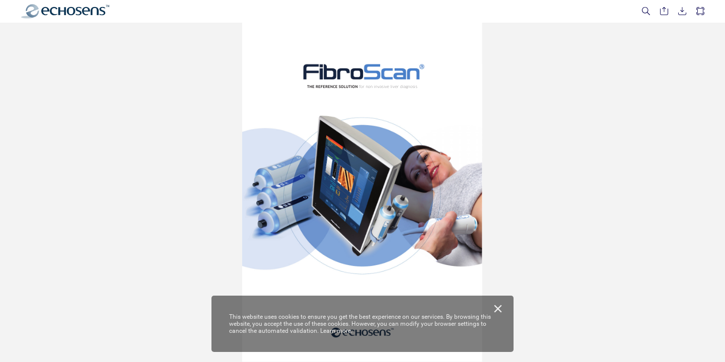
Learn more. (336, 330)
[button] (646, 11)
